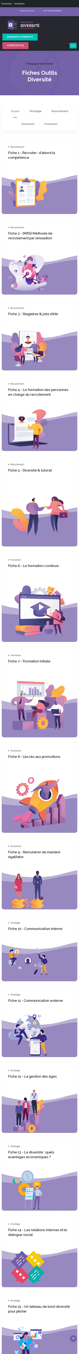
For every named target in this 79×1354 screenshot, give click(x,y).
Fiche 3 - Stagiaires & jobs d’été (37, 314)
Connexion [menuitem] (6, 3)
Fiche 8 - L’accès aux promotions (38, 757)
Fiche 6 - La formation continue (37, 566)
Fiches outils (15, 45)
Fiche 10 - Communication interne (39, 929)
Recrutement (21, 147)
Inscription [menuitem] (19, 3)
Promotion (19, 750)
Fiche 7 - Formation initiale (33, 661)
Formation (19, 560)
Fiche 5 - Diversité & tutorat (34, 470)
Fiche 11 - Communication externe (39, 1000)
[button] (39, 1316)
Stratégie (19, 923)
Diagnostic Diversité (20, 37)
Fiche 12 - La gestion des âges (36, 1076)
